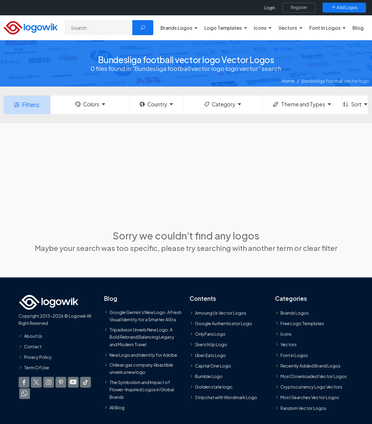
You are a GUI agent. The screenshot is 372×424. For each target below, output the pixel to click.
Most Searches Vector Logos (309, 397)
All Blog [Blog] (117, 407)
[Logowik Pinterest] (61, 382)
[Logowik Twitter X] (36, 382)
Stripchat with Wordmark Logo (226, 397)
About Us (33, 336)
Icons (286, 334)
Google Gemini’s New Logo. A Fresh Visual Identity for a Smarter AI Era (146, 316)
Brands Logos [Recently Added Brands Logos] (294, 313)
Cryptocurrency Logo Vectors (311, 386)
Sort (351, 104)
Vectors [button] (287, 28)
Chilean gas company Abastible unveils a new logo (141, 368)
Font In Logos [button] (324, 28)
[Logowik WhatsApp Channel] (24, 394)
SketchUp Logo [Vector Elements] (211, 344)
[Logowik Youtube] (73, 382)
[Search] (99, 27)
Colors (86, 104)
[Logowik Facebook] (24, 382)
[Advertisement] (186, 176)
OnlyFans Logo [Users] (210, 334)
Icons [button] (260, 28)
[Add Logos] (344, 7)
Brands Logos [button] (176, 28)
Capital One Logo (213, 365)
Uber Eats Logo (210, 355)
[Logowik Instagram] (48, 382)
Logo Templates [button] (223, 28)
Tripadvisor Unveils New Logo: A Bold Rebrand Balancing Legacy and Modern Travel (142, 337)
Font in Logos (294, 355)
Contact (32, 346)
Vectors (288, 344)
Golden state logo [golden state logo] (213, 386)
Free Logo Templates (302, 323)
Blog (358, 28)
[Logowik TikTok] (85, 382)
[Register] (298, 7)
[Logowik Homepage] (31, 27)
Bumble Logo (209, 376)
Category (219, 104)
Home (288, 81)
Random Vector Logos (303, 408)
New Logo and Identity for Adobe (143, 355)
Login (269, 7)
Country (153, 104)
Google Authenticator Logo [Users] (223, 323)
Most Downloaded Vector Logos (313, 376)
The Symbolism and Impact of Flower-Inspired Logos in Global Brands (142, 390)
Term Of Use (36, 367)
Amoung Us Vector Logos (220, 313)
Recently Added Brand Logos (310, 365)
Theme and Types (298, 104)
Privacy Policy (38, 357)
